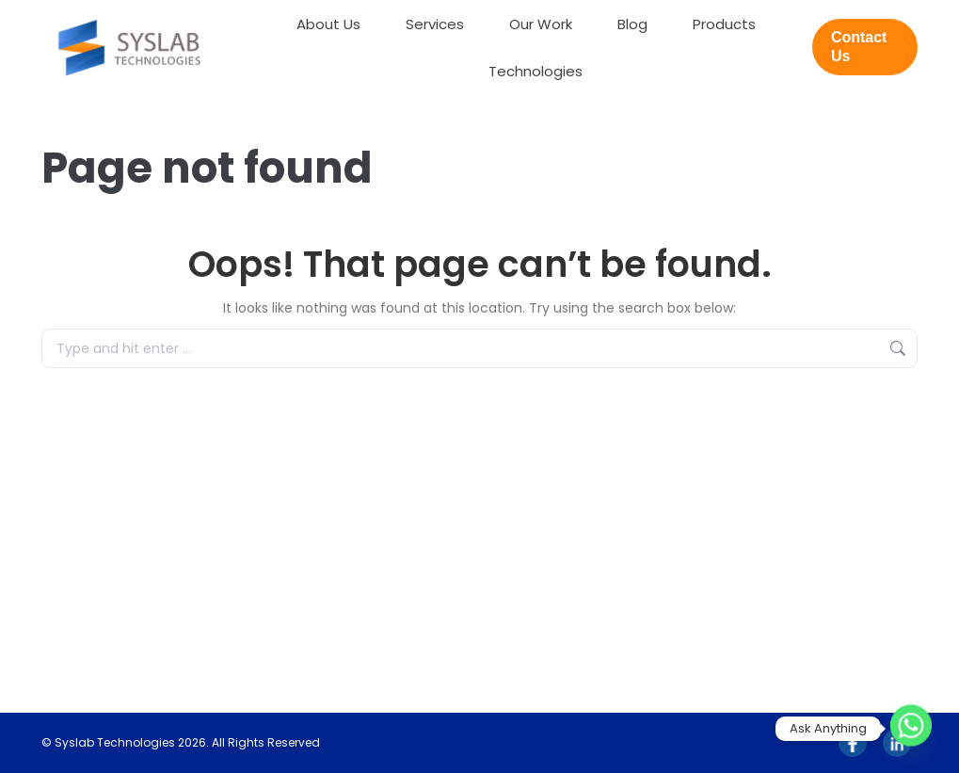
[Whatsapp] (911, 728)
